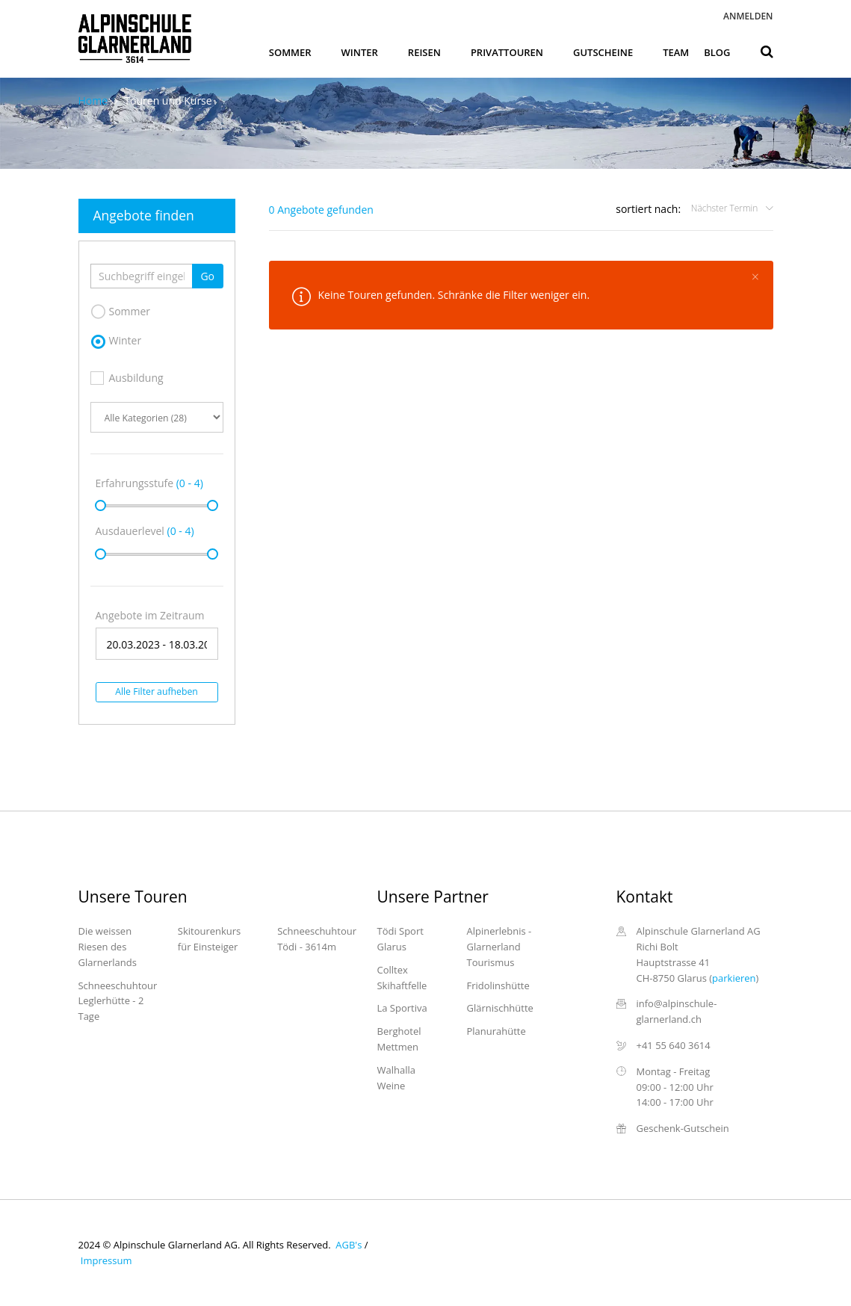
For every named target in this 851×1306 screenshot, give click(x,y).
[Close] (755, 276)
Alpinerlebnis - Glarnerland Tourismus (499, 946)
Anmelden (748, 16)
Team (676, 52)
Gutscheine (603, 52)
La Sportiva (402, 1008)
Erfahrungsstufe (149, 483)
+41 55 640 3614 (674, 1045)
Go (207, 276)
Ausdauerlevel (145, 531)
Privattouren (507, 52)
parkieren (733, 978)
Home (93, 100)
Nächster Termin (726, 208)
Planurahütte (496, 1031)
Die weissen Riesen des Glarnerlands (107, 946)
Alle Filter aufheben (156, 691)
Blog (717, 52)
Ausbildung (127, 378)
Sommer (290, 52)
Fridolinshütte (498, 985)
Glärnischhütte (500, 1008)
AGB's (347, 1244)
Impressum (105, 1260)
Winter (359, 52)
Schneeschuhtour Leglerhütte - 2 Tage (118, 1001)
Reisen (424, 52)
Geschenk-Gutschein (683, 1128)
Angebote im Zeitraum (150, 615)
